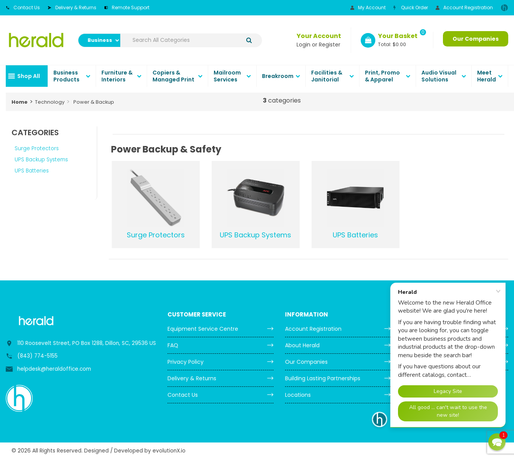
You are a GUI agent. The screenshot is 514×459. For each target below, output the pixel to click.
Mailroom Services (227, 76)
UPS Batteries (32, 170)
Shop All (28, 76)
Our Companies (476, 39)
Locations (298, 395)
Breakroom (277, 76)
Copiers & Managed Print (173, 76)
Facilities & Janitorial (326, 76)
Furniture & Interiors (117, 76)
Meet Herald (486, 76)
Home (20, 102)
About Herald (302, 345)
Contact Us (23, 7)
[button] (497, 442)
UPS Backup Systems (41, 159)
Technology (50, 102)
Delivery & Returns (72, 7)
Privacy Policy (185, 362)
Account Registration (464, 7)
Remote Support (126, 7)
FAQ (172, 345)
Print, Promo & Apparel (382, 76)
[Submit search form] (249, 40)
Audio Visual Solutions (438, 76)
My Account (368, 7)
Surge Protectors (37, 148)
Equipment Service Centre (202, 329)
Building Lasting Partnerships (322, 378)
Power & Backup (93, 102)
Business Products (66, 76)
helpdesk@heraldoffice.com (54, 369)
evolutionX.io (169, 450)
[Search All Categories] (191, 40)
